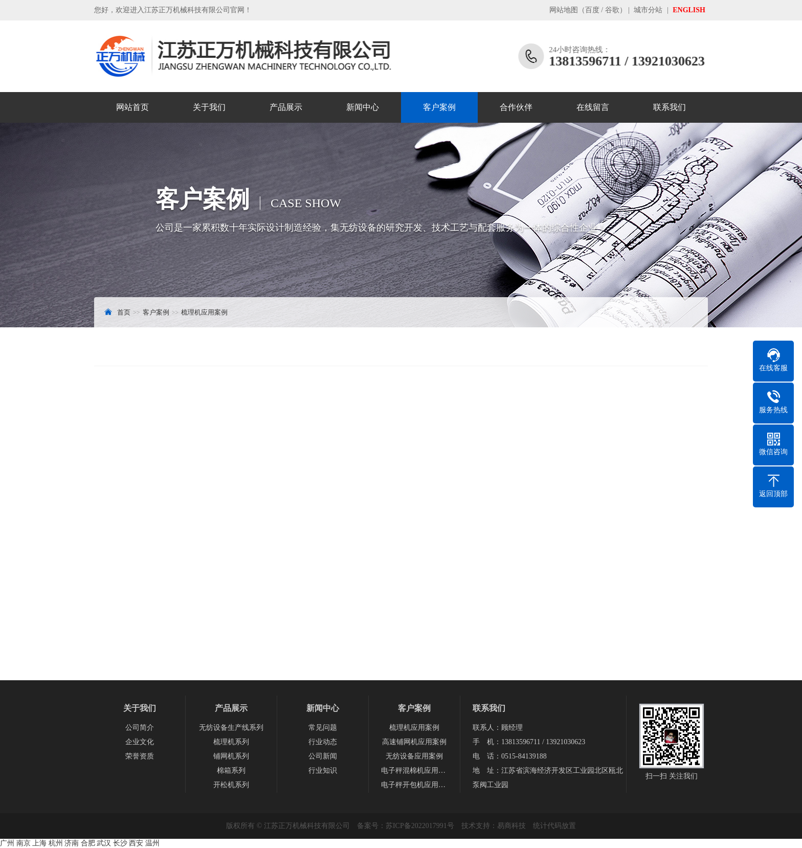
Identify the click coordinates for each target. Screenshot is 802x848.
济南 (71, 843)
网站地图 (563, 10)
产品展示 (286, 107)
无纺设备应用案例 (414, 756)
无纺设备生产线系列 (231, 727)
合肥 (88, 843)
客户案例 (439, 107)
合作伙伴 (516, 107)
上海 (39, 843)
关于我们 (209, 107)
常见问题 (322, 727)
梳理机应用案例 (204, 312)
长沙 (120, 843)
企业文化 (139, 742)
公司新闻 (322, 756)
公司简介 (139, 727)
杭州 (56, 843)
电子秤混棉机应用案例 (414, 770)
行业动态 (322, 742)
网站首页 (132, 107)
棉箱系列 (231, 770)
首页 (123, 312)
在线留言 (592, 107)
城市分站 (648, 10)
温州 (152, 843)
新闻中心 (362, 107)
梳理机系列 (231, 742)
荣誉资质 (139, 756)
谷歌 (612, 10)
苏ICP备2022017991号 (420, 826)
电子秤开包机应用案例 (414, 785)
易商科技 (511, 826)
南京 (23, 843)
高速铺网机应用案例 (414, 742)
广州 (7, 843)
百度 (592, 10)
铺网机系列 (231, 756)
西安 (136, 843)
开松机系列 (231, 785)
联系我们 (669, 107)
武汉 (104, 843)
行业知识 (322, 770)
